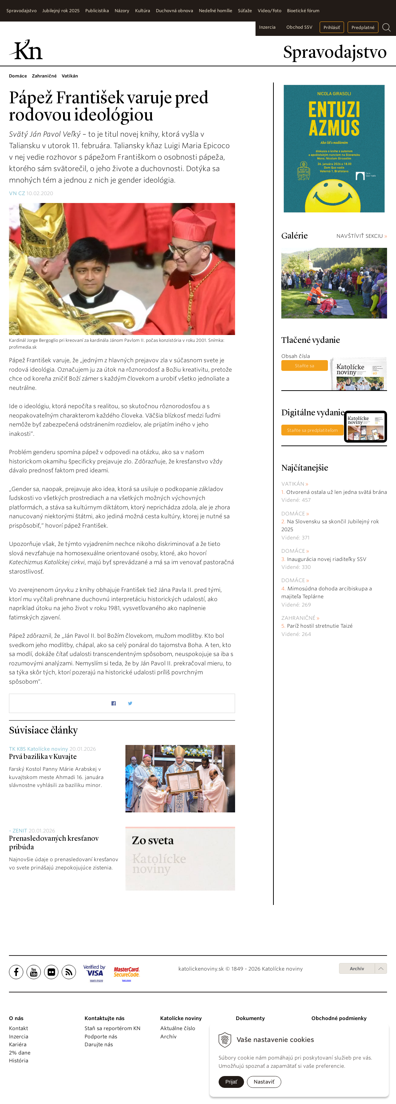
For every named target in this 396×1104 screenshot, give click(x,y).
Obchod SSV (299, 27)
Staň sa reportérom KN (112, 1028)
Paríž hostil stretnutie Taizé (320, 626)
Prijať (231, 1082)
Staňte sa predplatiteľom (304, 367)
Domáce (293, 513)
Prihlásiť (332, 27)
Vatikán (292, 484)
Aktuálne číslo (177, 1028)
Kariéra (18, 1044)
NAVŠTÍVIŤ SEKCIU (362, 236)
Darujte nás (99, 1044)
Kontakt (18, 1028)
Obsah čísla (295, 356)
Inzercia (267, 27)
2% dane (19, 1053)
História (18, 1060)
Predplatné (363, 27)
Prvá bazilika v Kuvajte (43, 757)
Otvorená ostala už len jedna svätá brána (336, 492)
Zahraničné (298, 618)
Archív (357, 968)
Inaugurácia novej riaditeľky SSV (327, 559)
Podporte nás (101, 1036)
